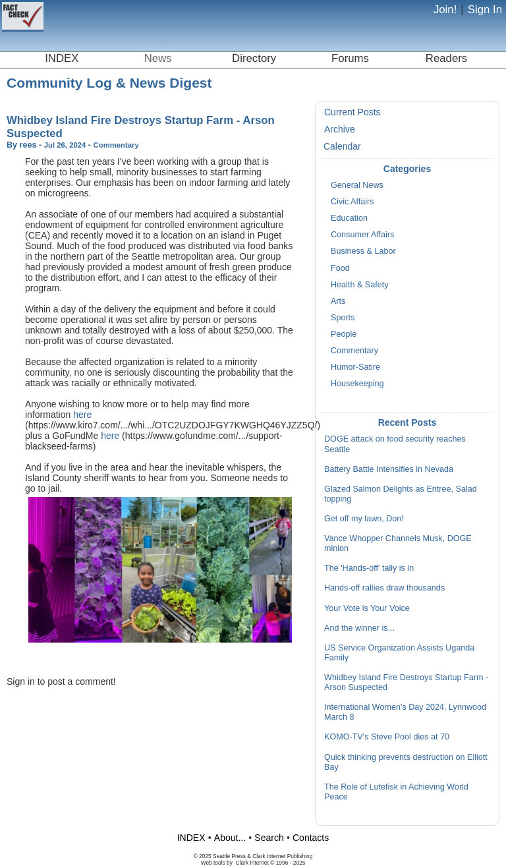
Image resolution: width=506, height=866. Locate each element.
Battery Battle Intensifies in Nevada (388, 469)
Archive (339, 129)
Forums (350, 58)
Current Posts (352, 112)
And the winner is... (359, 628)
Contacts (311, 837)
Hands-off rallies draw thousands (384, 587)
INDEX (61, 58)
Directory (254, 58)
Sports (342, 317)
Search (268, 837)
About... (230, 837)
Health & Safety (360, 284)
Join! (445, 9)
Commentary (354, 350)
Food (340, 268)
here (82, 414)
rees (28, 145)
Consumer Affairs (362, 234)
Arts (338, 301)
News (158, 58)
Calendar (342, 146)
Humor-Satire (355, 367)
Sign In (485, 9)
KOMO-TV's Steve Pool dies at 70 (386, 736)
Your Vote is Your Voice (367, 608)
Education (349, 218)
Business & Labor (363, 251)
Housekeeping (357, 383)
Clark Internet (252, 862)
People (343, 334)
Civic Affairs (352, 201)
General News (357, 185)
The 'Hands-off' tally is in (369, 568)
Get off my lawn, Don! (364, 518)
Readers (446, 58)
